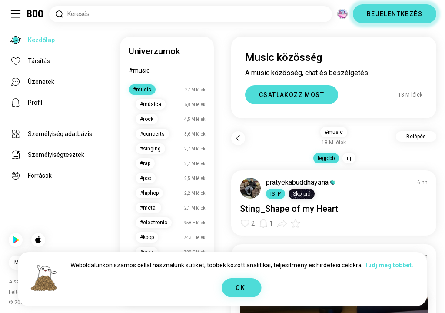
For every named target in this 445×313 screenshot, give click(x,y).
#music (139, 70)
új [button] (349, 158)
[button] (275, 194)
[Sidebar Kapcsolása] (16, 14)
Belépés (416, 136)
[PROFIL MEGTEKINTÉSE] (250, 188)
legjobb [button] (326, 158)
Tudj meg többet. (388, 265)
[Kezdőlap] (35, 14)
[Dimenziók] (342, 14)
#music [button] (334, 132)
